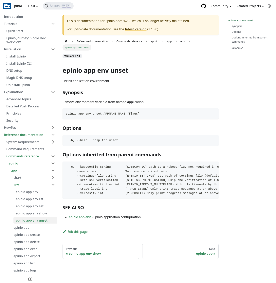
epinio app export (26, 256)
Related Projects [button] (248, 6)
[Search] (58, 6)
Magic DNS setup (19, 78)
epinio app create (26, 234)
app (14, 170)
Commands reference (22, 156)
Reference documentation (23, 135)
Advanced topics (18, 99)
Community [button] (219, 6)
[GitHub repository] (203, 6)
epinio (13, 163)
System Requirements (22, 142)
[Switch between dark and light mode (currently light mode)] (270, 6)
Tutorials (10, 24)
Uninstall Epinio (18, 85)
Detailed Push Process (23, 106)
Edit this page (75, 231)
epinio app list (24, 263)
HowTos (10, 127)
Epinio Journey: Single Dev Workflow (26, 40)
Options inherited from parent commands (249, 39)
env (16, 185)
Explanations (13, 92)
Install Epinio (16, 56)
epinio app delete (26, 242)
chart (17, 177)
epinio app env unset (31, 220)
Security (12, 120)
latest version (135, 29)
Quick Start (14, 31)
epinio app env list (29, 199)
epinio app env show (31, 213)
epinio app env (27, 192)
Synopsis (236, 26)
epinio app (21, 227)
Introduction (13, 16)
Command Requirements (25, 149)
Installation (12, 49)
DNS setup (14, 70)
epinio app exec (25, 249)
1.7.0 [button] (31, 6)
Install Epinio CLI (18, 63)
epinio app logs (25, 270)
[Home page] (66, 41)
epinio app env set (30, 206)
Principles (13, 113)
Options (236, 31)
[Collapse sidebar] (29, 279)
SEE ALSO (237, 47)
